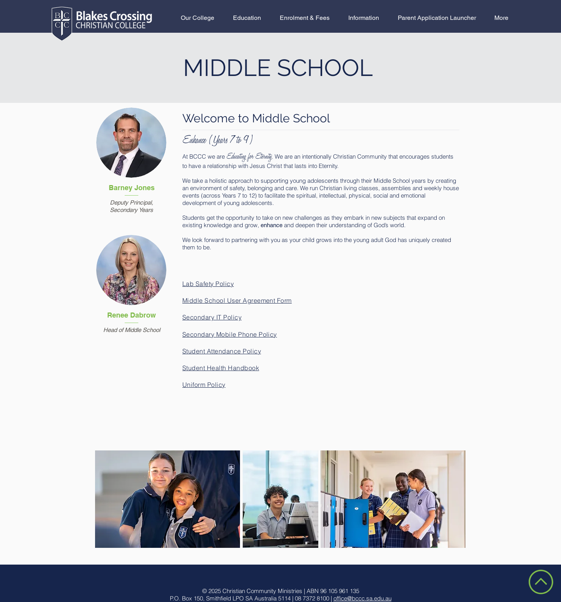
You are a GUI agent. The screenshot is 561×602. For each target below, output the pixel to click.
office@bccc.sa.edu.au (362, 598)
